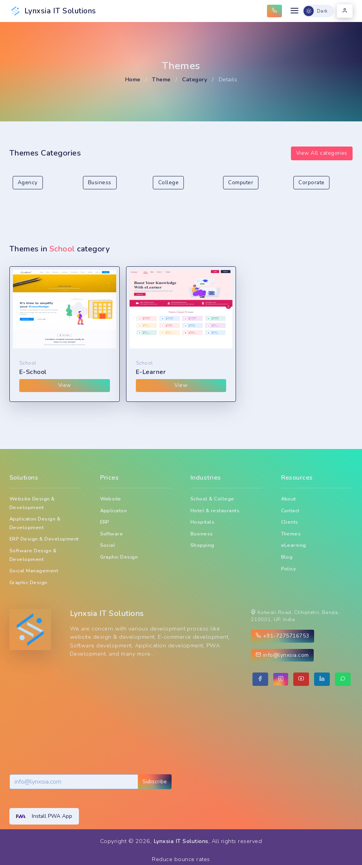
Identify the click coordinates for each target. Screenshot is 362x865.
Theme (161, 79)
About (288, 498)
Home (133, 79)
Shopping (202, 545)
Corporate (311, 182)
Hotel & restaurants (215, 510)
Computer (240, 182)
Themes (291, 533)
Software (111, 533)
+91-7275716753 (282, 636)
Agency (28, 182)
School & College (212, 498)
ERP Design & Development (44, 538)
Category (194, 79)
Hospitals (202, 522)
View (64, 385)
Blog (287, 556)
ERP (105, 522)
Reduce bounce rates (181, 859)
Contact (290, 510)
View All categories (321, 153)
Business (100, 182)
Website (110, 498)
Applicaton (113, 510)
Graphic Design (28, 582)
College (168, 182)
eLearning (293, 545)
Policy (288, 568)
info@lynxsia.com (282, 655)
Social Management (33, 570)
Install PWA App (44, 816)
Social (107, 545)
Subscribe (155, 781)
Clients (289, 522)
